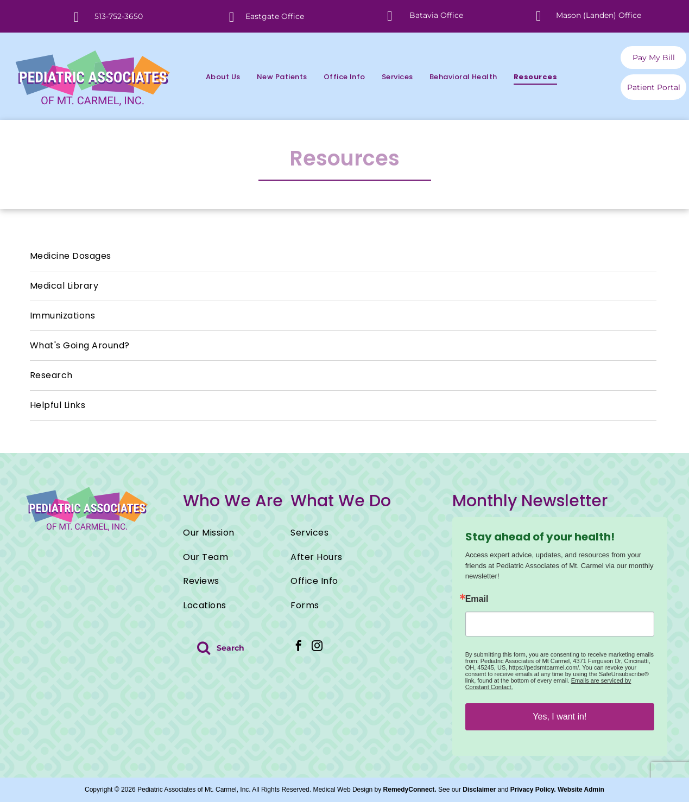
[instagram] (317, 647)
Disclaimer (479, 789)
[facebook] (298, 647)
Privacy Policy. (533, 789)
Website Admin (581, 789)
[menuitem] (215, 77)
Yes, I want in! (559, 716)
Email (477, 599)
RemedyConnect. (410, 789)
